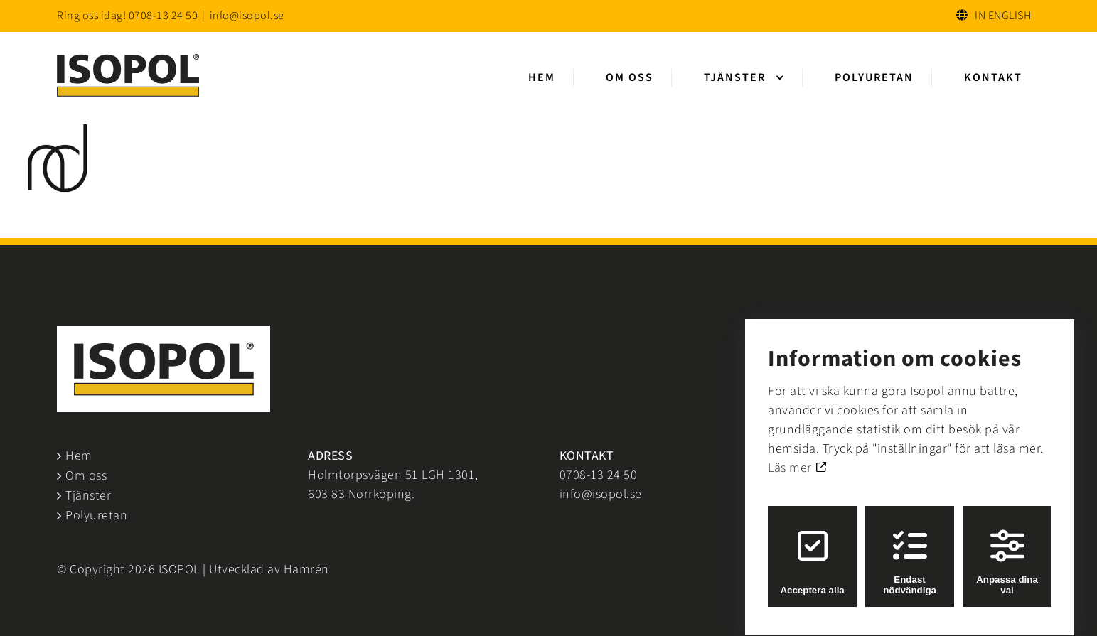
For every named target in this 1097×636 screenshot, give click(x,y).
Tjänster (88, 496)
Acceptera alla (812, 549)
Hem (78, 456)
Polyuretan (96, 515)
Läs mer (797, 455)
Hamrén (306, 569)
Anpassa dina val (1007, 549)
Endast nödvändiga (909, 549)
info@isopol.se (247, 15)
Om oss (86, 476)
